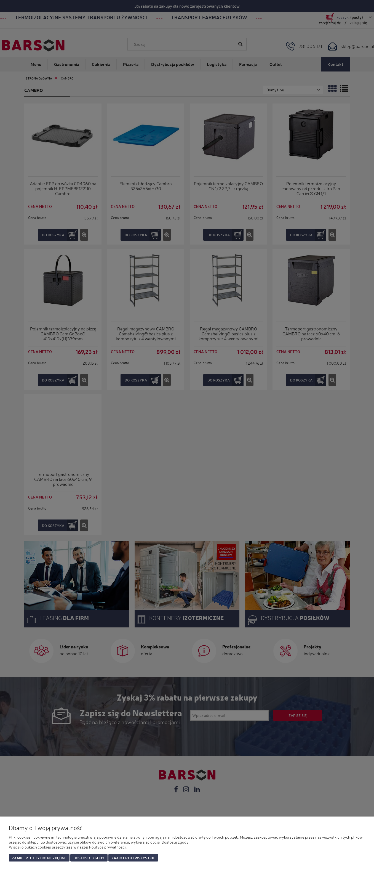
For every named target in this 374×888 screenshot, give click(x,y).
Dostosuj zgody (89, 857)
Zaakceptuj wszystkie (133, 857)
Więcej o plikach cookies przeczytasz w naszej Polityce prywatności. (68, 847)
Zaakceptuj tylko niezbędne (39, 857)
